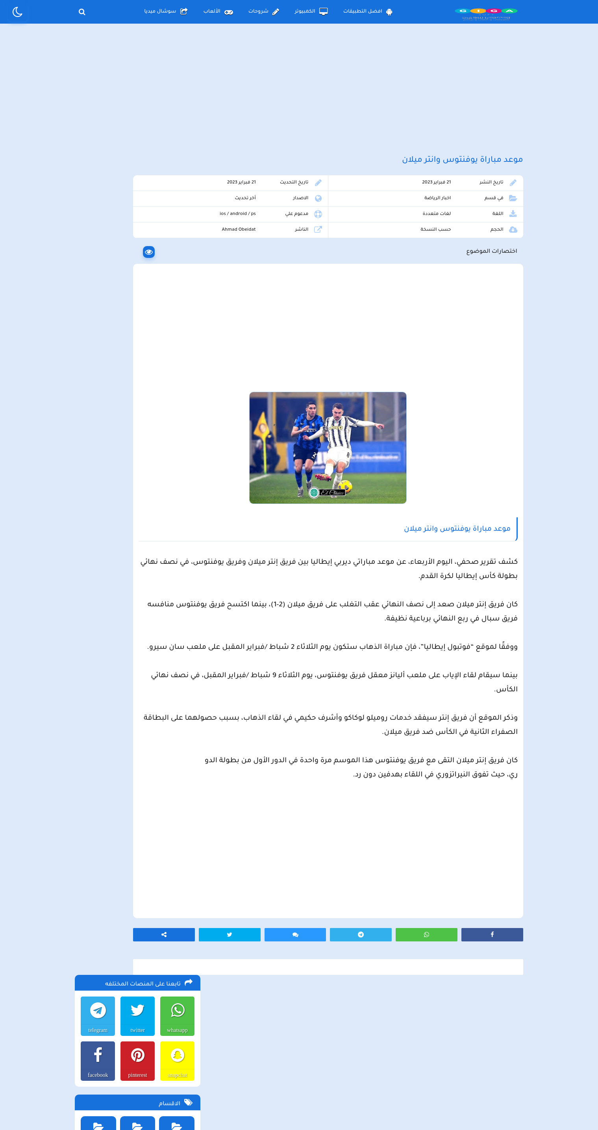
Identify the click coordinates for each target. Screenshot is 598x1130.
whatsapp (176, 220)
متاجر (176, 425)
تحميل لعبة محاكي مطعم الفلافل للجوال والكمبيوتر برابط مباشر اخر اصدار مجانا (141, 527)
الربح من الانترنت (97, 319)
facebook (96, 265)
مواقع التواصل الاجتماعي (97, 428)
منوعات (136, 425)
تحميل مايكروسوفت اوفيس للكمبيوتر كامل (140, 759)
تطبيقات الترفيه (136, 390)
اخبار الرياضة (451, 211)
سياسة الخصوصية (317, 1064)
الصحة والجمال (176, 354)
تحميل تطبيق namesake (161, 707)
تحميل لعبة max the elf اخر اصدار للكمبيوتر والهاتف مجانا (139, 626)
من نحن (197, 1064)
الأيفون (128, 468)
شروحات (263, 12)
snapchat (176, 265)
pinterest (135, 265)
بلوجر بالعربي (299, 1108)
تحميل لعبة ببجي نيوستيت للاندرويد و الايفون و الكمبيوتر (136, 742)
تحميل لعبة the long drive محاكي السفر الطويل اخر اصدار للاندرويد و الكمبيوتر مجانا (142, 507)
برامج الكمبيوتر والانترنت (97, 357)
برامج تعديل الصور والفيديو (176, 393)
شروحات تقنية (97, 390)
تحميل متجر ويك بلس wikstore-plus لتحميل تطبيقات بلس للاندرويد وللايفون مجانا (138, 606)
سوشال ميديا (165, 12)
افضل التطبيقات (367, 12)
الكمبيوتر (311, 12)
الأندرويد (173, 468)
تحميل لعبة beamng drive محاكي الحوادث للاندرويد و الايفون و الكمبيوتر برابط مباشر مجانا (138, 547)
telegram (96, 220)
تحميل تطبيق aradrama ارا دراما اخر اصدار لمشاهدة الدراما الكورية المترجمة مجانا (140, 566)
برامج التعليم (136, 354)
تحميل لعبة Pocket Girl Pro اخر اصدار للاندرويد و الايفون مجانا (145, 586)
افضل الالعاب (176, 319)
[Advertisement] (299, 94)
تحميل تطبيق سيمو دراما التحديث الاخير (144, 696)
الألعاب (218, 12)
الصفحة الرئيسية (382, 1064)
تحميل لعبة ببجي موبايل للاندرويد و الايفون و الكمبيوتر (139, 722)
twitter (136, 220)
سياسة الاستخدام (251, 1064)
